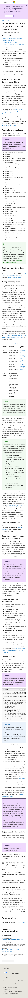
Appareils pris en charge (8, 40)
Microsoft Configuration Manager (14, 505)
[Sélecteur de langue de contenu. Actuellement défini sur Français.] (6, 968)
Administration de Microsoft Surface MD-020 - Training (13, 940)
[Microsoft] (14, 2)
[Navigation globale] (1, 2)
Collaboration (6, 985)
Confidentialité (14, 985)
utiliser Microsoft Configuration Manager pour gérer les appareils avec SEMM (12, 111)
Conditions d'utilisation (8, 991)
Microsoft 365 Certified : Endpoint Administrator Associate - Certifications (13, 950)
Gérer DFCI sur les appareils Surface (11, 125)
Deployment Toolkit (12, 507)
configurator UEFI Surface (14, 277)
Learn (3, 20)
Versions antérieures (7, 983)
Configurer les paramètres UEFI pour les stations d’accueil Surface (22, 364)
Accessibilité (18, 991)
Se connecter (24, 2)
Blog (15, 983)
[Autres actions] (25, 20)
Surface (7, 20)
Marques (5, 993)
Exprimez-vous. (9, 16)
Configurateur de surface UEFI (10, 42)
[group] (14, 706)
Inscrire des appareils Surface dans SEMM (12, 38)
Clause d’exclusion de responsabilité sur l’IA (13, 980)
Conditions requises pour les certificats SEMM (13, 44)
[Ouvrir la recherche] (18, 2)
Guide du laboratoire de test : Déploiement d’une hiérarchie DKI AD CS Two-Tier (13, 650)
